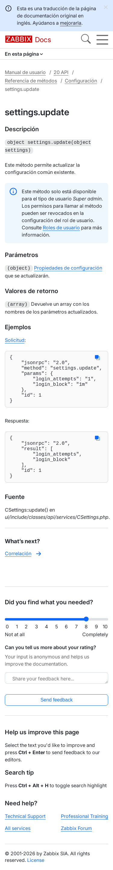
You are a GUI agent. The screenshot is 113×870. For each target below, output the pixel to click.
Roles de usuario (61, 226)
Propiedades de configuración (68, 267)
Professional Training (84, 816)
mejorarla (70, 23)
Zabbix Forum (76, 828)
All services (17, 828)
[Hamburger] (102, 40)
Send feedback (56, 699)
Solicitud (14, 338)
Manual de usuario (25, 72)
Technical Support (25, 816)
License (35, 860)
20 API (61, 72)
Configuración (81, 81)
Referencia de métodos (31, 81)
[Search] (86, 39)
